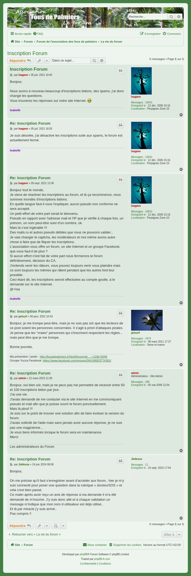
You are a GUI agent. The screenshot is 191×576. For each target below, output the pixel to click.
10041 (148, 102)
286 (147, 381)
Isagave (136, 96)
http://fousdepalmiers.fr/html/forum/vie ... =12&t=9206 (73, 356)
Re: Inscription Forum (30, 123)
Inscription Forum (27, 53)
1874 (148, 338)
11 (146, 464)
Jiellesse (136, 459)
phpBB (83, 554)
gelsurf (135, 332)
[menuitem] (38, 34)
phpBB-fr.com (102, 559)
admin (135, 373)
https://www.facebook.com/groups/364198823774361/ (77, 360)
